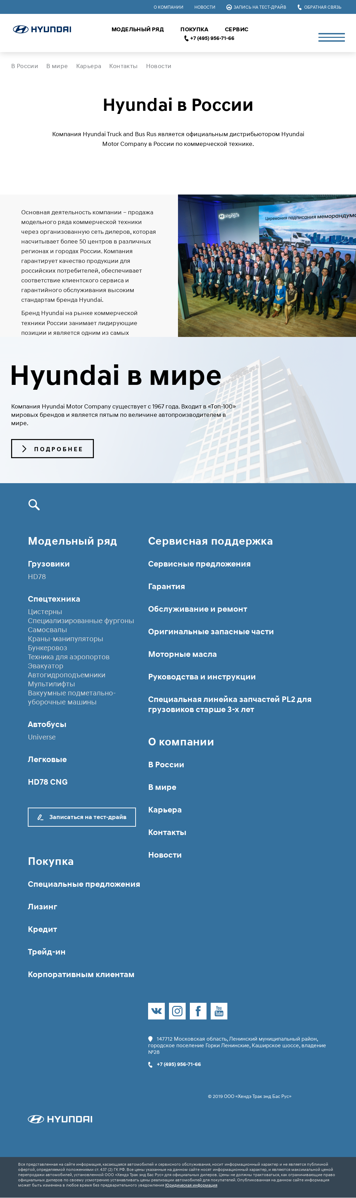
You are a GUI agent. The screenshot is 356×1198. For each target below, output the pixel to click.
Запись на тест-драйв (256, 7)
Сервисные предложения (199, 564)
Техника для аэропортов (69, 656)
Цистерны (45, 611)
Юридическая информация (191, 1185)
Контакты (123, 66)
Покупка (194, 29)
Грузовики (49, 564)
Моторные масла (182, 654)
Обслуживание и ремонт (197, 609)
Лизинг (42, 906)
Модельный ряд (138, 29)
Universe (42, 737)
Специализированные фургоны (81, 620)
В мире (57, 66)
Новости (205, 7)
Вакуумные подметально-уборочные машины (72, 697)
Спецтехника (54, 599)
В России (24, 66)
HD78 (37, 576)
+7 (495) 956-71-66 (212, 38)
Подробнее (53, 449)
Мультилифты (51, 683)
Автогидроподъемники (66, 674)
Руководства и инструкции (202, 676)
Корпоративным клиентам (81, 974)
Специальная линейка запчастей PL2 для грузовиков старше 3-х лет (230, 704)
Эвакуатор (45, 665)
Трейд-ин (47, 952)
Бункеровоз (47, 647)
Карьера (89, 66)
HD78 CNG (48, 782)
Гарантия (166, 586)
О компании (169, 7)
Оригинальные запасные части (211, 631)
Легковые (47, 759)
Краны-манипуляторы (65, 638)
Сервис (236, 29)
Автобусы (47, 724)
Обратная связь (319, 7)
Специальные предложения (84, 884)
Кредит (42, 929)
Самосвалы (47, 629)
